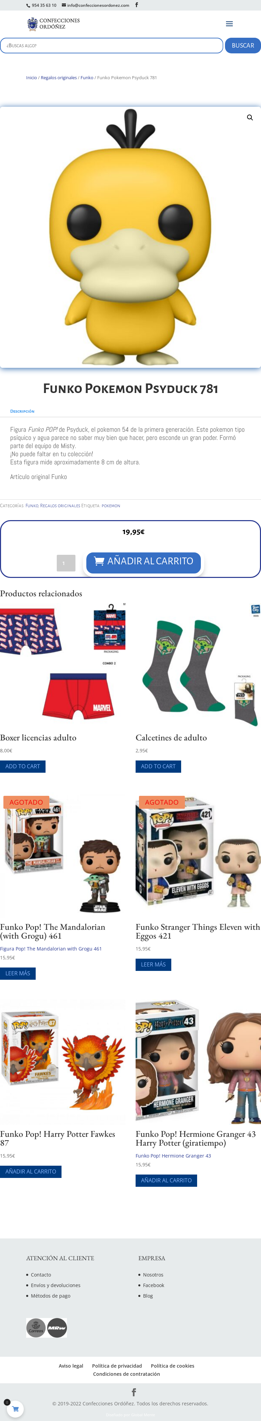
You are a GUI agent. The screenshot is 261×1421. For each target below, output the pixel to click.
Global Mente (143, 1415)
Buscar (243, 45)
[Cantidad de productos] (78, 563)
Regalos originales (59, 77)
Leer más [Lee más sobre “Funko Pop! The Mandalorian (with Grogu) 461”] (17, 973)
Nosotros (153, 1274)
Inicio (31, 77)
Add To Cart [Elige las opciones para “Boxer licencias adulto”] (22, 766)
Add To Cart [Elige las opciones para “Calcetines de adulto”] (158, 766)
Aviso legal (71, 1366)
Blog (148, 1295)
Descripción (22, 411)
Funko (87, 77)
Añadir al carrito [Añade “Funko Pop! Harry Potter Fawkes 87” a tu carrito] (30, 1171)
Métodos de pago (50, 1295)
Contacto (41, 1274)
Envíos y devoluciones (56, 1285)
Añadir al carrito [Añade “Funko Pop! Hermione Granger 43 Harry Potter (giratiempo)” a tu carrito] (166, 1180)
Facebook (153, 1285)
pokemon (111, 505)
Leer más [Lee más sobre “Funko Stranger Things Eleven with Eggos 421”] (153, 964)
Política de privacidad (117, 1366)
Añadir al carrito (147, 561)
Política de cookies (172, 1366)
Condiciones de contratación (126, 1374)
